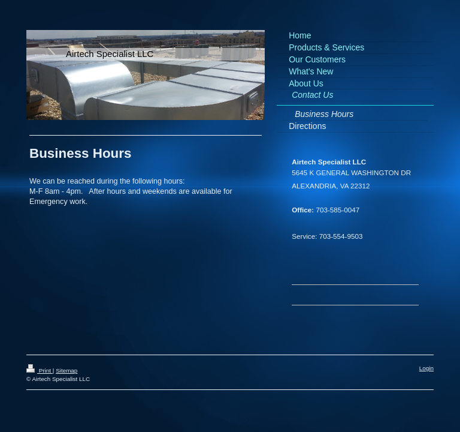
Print (39, 370)
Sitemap (66, 370)
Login (426, 368)
